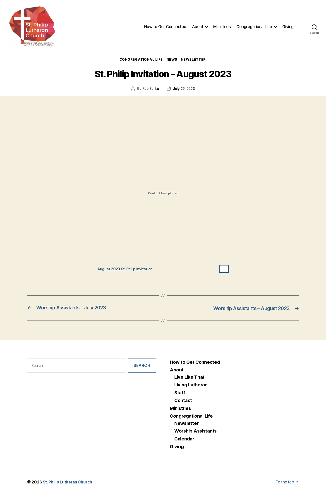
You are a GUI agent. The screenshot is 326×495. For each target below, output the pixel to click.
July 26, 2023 (184, 89)
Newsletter (194, 60)
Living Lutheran (191, 385)
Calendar (184, 439)
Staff (179, 393)
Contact (183, 401)
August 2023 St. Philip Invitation (127, 269)
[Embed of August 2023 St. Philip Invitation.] (163, 193)
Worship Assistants (196, 431)
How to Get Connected (165, 26)
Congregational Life (254, 26)
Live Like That (190, 377)
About (197, 26)
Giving (288, 26)
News (172, 60)
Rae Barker (150, 89)
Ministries (222, 26)
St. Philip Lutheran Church (68, 482)
